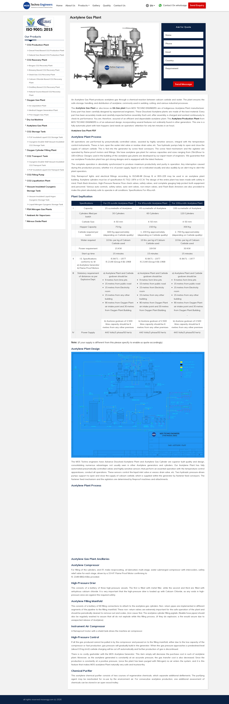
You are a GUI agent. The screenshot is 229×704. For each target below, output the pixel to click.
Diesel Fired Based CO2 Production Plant (46, 50)
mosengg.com (46, 699)
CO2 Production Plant (38, 45)
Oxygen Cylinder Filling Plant (41, 150)
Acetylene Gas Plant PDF (83, 130)
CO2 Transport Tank (37, 156)
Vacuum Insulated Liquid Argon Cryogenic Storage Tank (42, 198)
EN (149, 5)
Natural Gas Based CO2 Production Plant (46, 55)
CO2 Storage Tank (36, 131)
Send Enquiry (197, 5)
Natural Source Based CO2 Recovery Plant (44, 93)
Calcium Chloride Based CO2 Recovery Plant (45, 81)
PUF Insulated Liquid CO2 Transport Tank (46, 170)
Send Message (183, 84)
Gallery (96, 5)
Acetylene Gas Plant (37, 125)
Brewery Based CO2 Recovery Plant (44, 70)
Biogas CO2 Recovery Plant (40, 65)
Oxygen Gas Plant (36, 100)
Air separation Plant (37, 106)
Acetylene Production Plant (185, 118)
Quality (107, 5)
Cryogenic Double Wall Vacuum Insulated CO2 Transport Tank (46, 163)
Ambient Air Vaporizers (38, 215)
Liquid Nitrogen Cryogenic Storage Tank (46, 204)
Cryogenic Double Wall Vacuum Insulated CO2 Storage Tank (46, 143)
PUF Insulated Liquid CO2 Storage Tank (46, 137)
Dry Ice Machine (35, 119)
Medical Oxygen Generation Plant (43, 110)
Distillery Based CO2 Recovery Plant (44, 87)
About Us (70, 5)
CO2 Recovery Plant (37, 60)
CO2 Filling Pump (35, 174)
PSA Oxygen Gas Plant (38, 115)
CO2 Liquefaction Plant (38, 180)
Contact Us (119, 5)
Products (83, 5)
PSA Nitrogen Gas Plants (39, 209)
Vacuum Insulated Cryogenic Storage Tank (41, 188)
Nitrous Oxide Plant (37, 221)
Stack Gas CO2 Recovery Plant (42, 74)
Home (59, 5)
